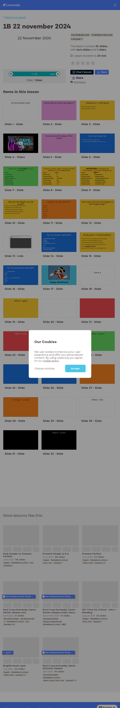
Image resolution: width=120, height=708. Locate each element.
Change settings (44, 368)
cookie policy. (51, 360)
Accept (75, 368)
